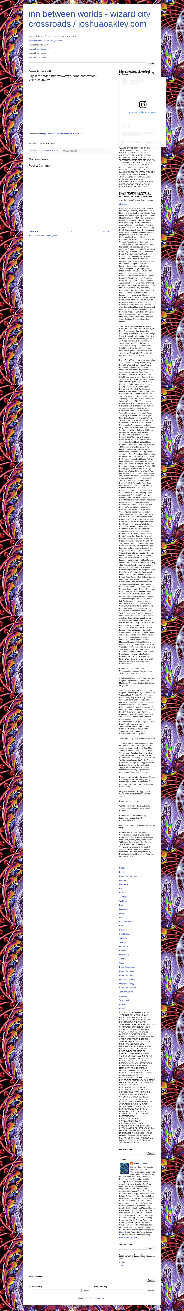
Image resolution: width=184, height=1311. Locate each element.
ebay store (123, 204)
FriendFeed (123, 909)
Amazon (122, 959)
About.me (123, 897)
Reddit (121, 872)
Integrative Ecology (126, 984)
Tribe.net (122, 942)
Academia (123, 996)
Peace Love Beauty (126, 975)
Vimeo (121, 963)
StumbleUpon (124, 934)
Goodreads (123, 884)
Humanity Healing (126, 922)
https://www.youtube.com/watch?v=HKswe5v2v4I (63, 134)
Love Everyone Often (127, 980)
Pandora (122, 951)
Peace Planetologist (127, 967)
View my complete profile (128, 1238)
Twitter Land (124, 1000)
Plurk (121, 926)
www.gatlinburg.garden (37, 57)
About (123, 1265)
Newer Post (33, 231)
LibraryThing (124, 955)
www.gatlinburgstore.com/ (38, 49)
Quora (121, 913)
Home (70, 231)
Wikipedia (123, 938)
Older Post (106, 231)
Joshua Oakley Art (126, 992)
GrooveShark (124, 946)
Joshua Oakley (128, 142)
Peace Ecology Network (128, 876)
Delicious (122, 893)
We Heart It (123, 901)
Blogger (122, 868)
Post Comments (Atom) (48, 236)
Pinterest (122, 1004)
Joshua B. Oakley (140, 1163)
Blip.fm (122, 930)
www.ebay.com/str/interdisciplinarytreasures (45, 41)
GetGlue (122, 880)
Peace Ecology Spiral (127, 988)
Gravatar (122, 918)
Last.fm (122, 889)
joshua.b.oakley (145, 142)
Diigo (121, 905)
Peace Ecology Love (127, 971)
